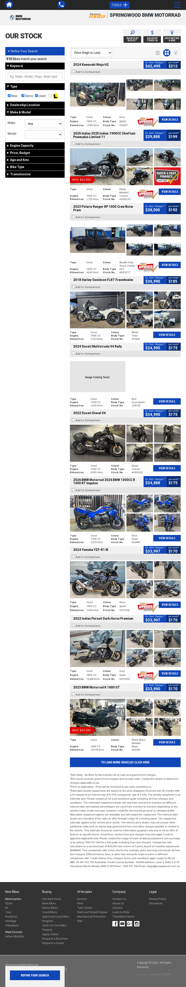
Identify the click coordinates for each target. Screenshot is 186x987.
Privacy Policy (157, 899)
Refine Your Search (22, 51)
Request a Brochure (55, 938)
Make (11, 123)
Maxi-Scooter (13, 932)
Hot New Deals (51, 899)
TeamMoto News (123, 916)
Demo (27, 96)
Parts (80, 903)
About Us (118, 903)
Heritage (10, 921)
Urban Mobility (14, 936)
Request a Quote (53, 943)
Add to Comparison (88, 71)
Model (12, 134)
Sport (8, 903)
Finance (47, 930)
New (12, 96)
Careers (117, 908)
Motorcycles (13, 899)
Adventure (11, 925)
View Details (170, 119)
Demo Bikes (50, 908)
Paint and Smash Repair (92, 912)
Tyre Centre (84, 908)
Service (82, 899)
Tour (8, 912)
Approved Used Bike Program (55, 919)
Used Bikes (49, 912)
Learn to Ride (120, 912)
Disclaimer (155, 903)
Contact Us (119, 899)
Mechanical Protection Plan (91, 919)
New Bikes (49, 903)
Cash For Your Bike (54, 925)
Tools (119, 5)
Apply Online (50, 934)
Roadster (11, 916)
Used (40, 96)
